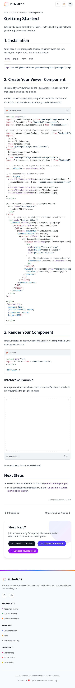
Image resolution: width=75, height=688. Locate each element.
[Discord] (11, 595)
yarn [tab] (24, 58)
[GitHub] (4, 595)
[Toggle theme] (64, 4)
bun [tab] (31, 58)
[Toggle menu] (70, 4)
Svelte (13, 12)
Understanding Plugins (56, 483)
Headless (23, 12)
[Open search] (57, 4)
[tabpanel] (37, 67)
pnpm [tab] (15, 58)
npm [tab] (7, 58)
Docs (6, 12)
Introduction (12, 513)
